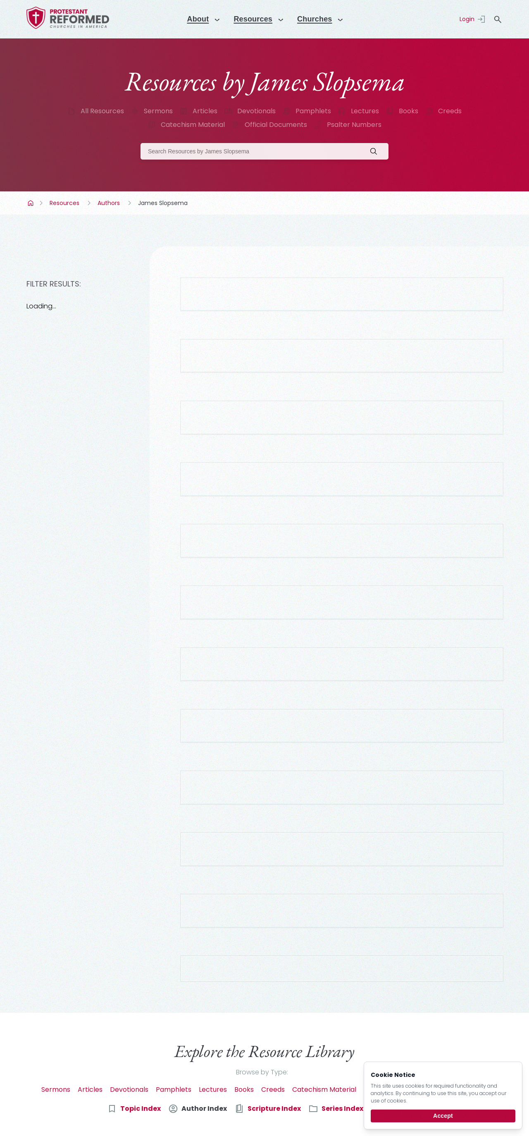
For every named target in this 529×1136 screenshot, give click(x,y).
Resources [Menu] (252, 19)
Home (31, 203)
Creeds (450, 111)
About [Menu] (194, 19)
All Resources (102, 111)
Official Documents (276, 124)
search (498, 19)
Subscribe (436, 1057)
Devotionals (256, 111)
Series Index (342, 992)
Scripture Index (274, 992)
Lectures (365, 111)
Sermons (158, 111)
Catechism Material (193, 124)
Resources (64, 203)
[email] (298, 1057)
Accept (443, 1115)
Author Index (204, 992)
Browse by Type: (262, 955)
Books (408, 111)
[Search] (264, 151)
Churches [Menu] (317, 19)
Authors (109, 203)
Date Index (403, 992)
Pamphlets (313, 111)
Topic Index (140, 992)
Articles (205, 111)
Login (467, 19)
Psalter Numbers (354, 124)
